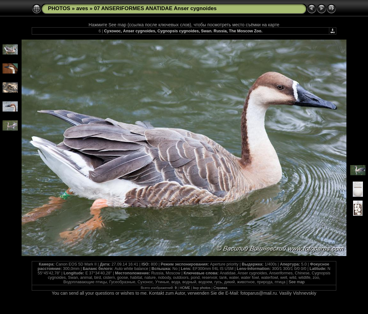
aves (82, 8)
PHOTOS (59, 8)
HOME (185, 288)
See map (297, 282)
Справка (220, 288)
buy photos (202, 288)
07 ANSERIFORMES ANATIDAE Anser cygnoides (155, 8)
